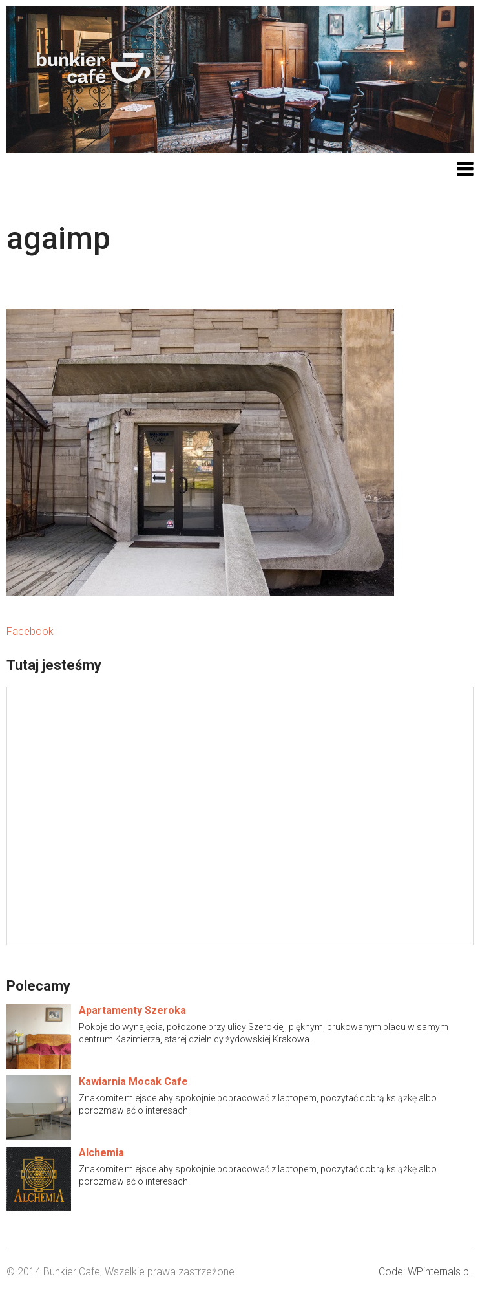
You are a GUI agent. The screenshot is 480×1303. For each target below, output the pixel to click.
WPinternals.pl (439, 1271)
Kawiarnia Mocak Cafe (133, 1081)
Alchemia (101, 1153)
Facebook (30, 631)
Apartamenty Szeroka (132, 1010)
